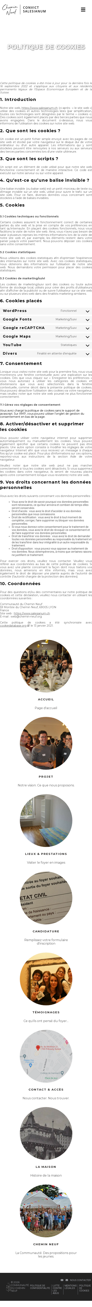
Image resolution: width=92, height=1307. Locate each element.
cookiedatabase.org (13, 625)
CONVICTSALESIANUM (34, 9)
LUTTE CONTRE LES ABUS (57, 1289)
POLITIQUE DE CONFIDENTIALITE (40, 1287)
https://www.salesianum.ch (40, 108)
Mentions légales (71, 1287)
